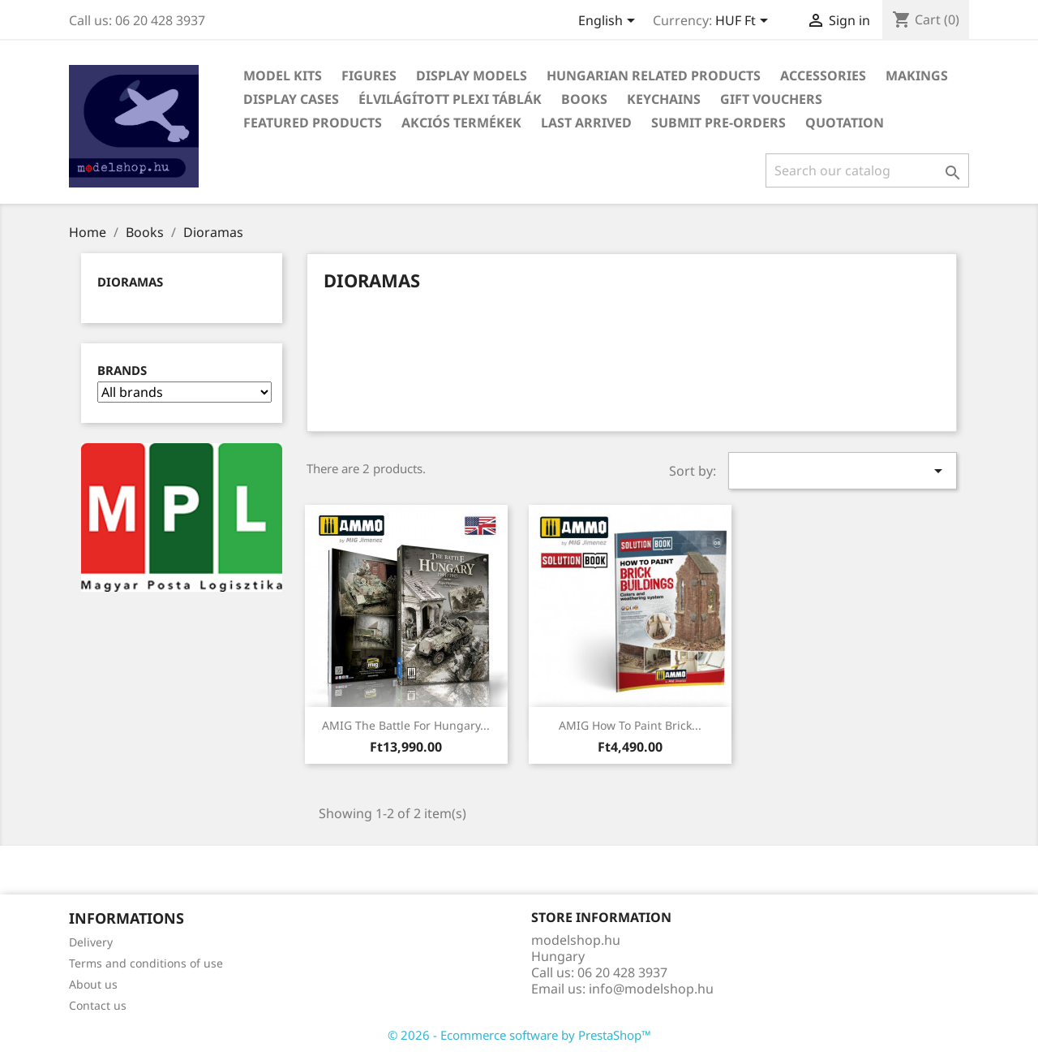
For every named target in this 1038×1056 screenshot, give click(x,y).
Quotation (844, 122)
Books (584, 99)
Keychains (664, 99)
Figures (369, 75)
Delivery (91, 942)
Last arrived (586, 122)
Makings (917, 75)
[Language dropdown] (609, 22)
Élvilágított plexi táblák (450, 99)
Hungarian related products (654, 75)
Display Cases (291, 99)
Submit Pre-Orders (718, 122)
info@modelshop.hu (651, 989)
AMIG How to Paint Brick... (630, 725)
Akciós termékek (461, 122)
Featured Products (312, 122)
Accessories (823, 75)
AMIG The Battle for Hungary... (406, 725)
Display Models (471, 75)
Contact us (98, 1005)
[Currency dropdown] (744, 22)
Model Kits (282, 75)
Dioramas (130, 282)
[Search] (867, 170)
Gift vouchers (771, 99)
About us (93, 984)
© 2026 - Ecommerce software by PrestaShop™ (519, 1035)
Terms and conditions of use (146, 963)
